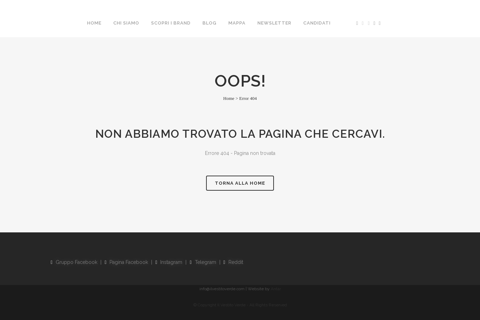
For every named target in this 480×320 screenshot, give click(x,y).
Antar (276, 288)
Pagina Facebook (126, 262)
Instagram (168, 262)
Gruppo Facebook (74, 262)
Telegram (203, 262)
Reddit (233, 262)
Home (228, 98)
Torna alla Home (240, 183)
